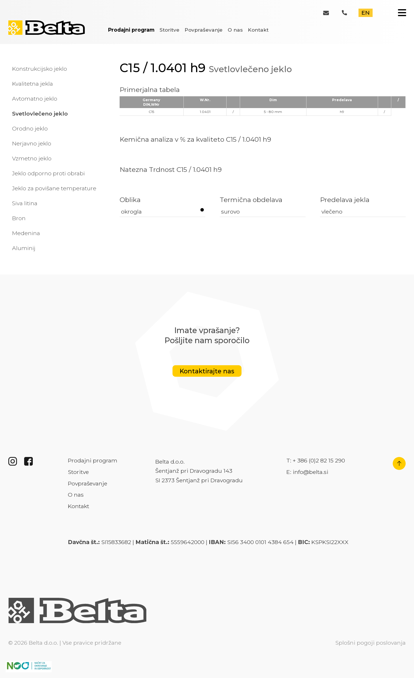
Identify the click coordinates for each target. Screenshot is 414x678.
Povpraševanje (204, 30)
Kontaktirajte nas (207, 371)
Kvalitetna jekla (32, 83)
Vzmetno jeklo (31, 158)
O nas (235, 30)
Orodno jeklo (30, 128)
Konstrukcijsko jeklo (39, 68)
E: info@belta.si (307, 471)
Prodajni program (131, 30)
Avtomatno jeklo (34, 98)
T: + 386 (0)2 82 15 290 (315, 460)
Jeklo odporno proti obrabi (48, 173)
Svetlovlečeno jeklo (40, 113)
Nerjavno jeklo (31, 143)
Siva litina (24, 203)
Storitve (169, 30)
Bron (19, 218)
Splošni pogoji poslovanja (370, 642)
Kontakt (258, 30)
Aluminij (23, 248)
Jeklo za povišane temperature (54, 188)
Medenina (26, 233)
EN (365, 12)
